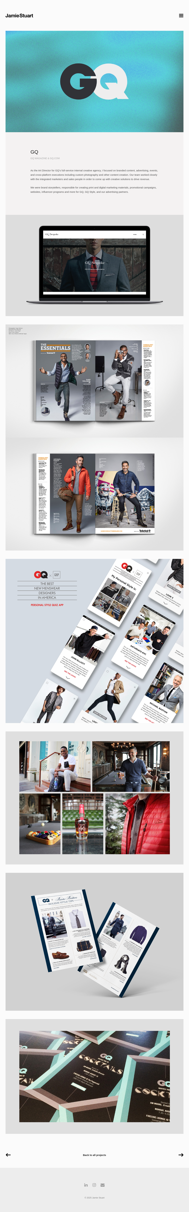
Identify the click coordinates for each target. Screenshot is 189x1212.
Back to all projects (94, 1155)
